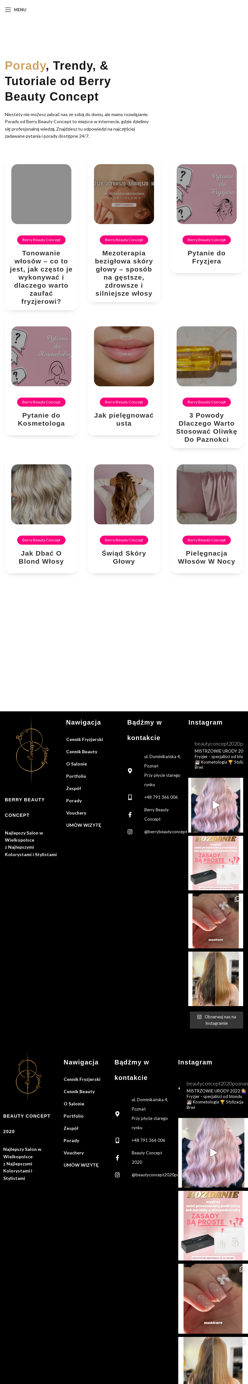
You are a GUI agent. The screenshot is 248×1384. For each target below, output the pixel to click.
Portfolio (76, 776)
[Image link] (32, 749)
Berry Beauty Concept (41, 239)
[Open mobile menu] (16, 9)
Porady (74, 800)
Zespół (73, 788)
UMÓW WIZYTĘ (83, 825)
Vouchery (76, 813)
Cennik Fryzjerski (84, 739)
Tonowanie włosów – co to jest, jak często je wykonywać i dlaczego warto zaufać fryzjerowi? (41, 277)
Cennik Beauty (81, 751)
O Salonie (76, 763)
